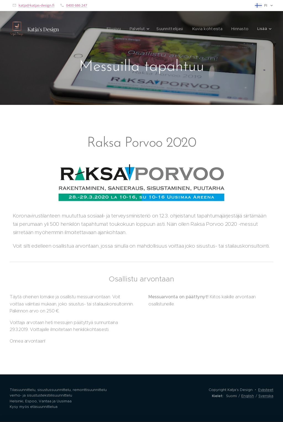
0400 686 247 (76, 5)
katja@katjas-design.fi (36, 5)
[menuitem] (86, 29)
